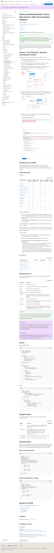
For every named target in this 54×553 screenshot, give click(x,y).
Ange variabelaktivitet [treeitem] (7, 66)
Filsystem (21, 205)
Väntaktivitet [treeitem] (6, 74)
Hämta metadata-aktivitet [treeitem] (8, 61)
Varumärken (3, 549)
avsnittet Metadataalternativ (41, 426)
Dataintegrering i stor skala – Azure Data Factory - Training (29, 529)
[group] (36, 194)
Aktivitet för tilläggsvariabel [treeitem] (8, 54)
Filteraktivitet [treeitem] (6, 58)
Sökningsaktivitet (24, 510)
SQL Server (21, 270)
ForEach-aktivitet (24, 509)
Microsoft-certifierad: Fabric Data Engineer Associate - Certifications (30, 534)
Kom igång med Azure (48, 4)
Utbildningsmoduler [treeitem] (6, 31)
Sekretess (25, 548)
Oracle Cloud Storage (23, 190)
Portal (42, 4)
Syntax (21, 26)
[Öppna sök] (48, 1)
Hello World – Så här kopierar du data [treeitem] (9, 28)
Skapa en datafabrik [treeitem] (6, 26)
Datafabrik (26, 11)
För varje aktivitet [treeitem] (6, 60)
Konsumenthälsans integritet (34, 548)
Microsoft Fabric (23, 39)
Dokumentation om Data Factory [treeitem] (7, 15)
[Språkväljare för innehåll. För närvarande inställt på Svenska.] (3, 546)
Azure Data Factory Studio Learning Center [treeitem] (9, 33)
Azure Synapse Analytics (24, 268)
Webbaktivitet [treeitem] (6, 75)
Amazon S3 (21, 183)
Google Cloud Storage (23, 188)
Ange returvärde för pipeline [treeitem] (8, 68)
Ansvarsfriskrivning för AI (5, 548)
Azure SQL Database (23, 264)
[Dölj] (15, 12)
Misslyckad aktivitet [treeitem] (7, 57)
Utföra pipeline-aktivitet (25, 507)
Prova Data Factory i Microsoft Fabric (27, 37)
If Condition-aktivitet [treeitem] (7, 63)
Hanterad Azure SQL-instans (24, 266)
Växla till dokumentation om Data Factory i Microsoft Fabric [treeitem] (9, 18)
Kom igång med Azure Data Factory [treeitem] (9, 24)
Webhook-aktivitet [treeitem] (7, 77)
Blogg (18, 548)
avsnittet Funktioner (40, 431)
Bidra (22, 548)
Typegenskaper (22, 28)
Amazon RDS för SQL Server (24, 262)
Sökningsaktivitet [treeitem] (6, 64)
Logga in (51, 1)
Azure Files (21, 200)
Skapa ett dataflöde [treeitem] (6, 29)
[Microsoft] (2, 1)
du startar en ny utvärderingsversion (42, 40)
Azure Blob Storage (23, 192)
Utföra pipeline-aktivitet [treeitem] (7, 55)
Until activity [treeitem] (6, 71)
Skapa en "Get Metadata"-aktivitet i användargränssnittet (29, 24)
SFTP (20, 207)
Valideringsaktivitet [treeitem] (7, 72)
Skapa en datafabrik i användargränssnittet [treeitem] (6, 42)
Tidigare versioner (13, 548)
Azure (23, 11)
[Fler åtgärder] (52, 11)
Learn (20, 11)
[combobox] (9, 14)
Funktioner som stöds (23, 25)
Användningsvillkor (44, 548)
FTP (20, 209)
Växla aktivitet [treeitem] (6, 69)
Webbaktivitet (23, 511)
